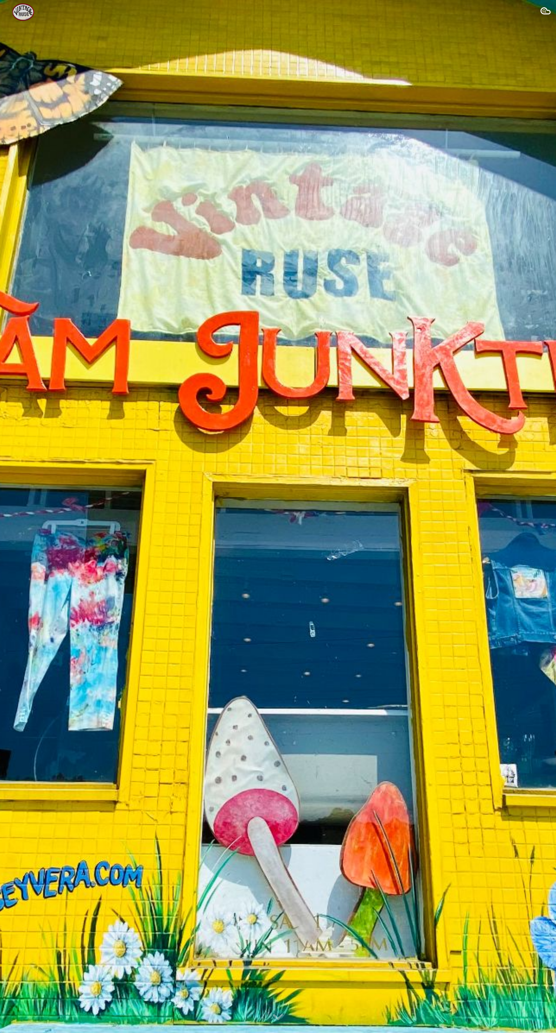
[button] (545, 12)
